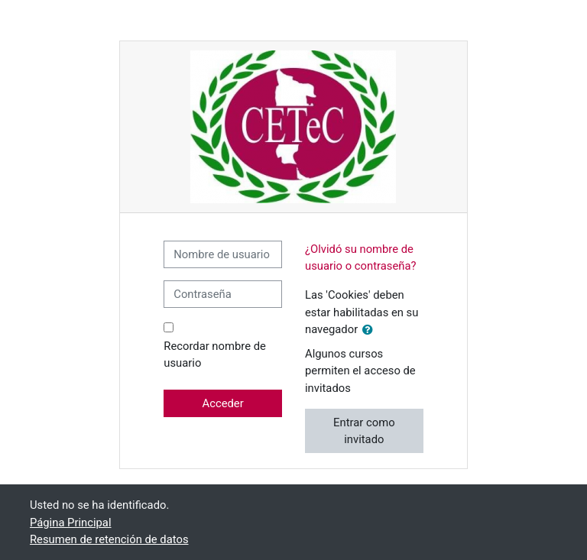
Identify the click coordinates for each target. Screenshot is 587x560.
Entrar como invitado (363, 431)
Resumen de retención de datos (109, 539)
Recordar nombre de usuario (215, 354)
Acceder (223, 403)
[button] (371, 330)
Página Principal (71, 522)
